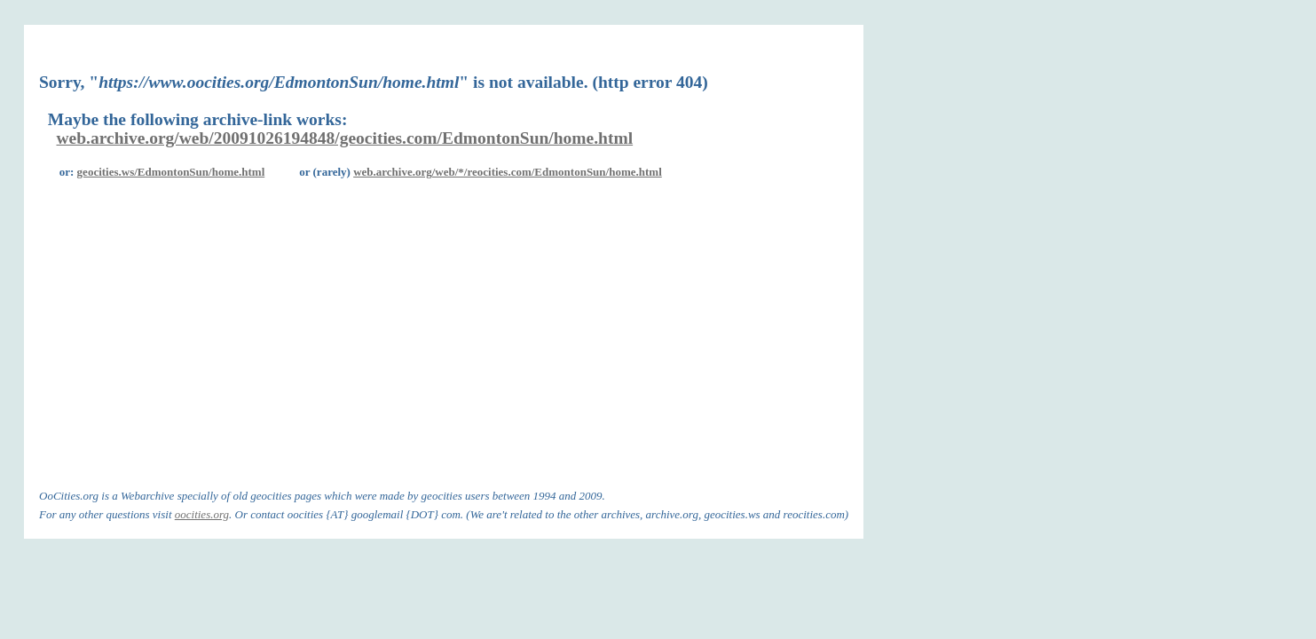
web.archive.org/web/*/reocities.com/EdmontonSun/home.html (507, 171)
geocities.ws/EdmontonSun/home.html (171, 171)
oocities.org (202, 514)
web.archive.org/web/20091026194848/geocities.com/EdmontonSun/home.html (345, 138)
